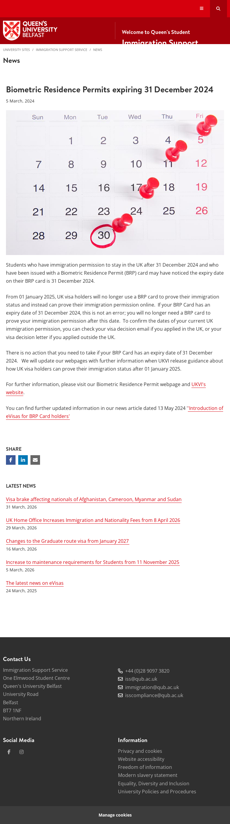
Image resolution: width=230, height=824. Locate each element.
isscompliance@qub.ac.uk (154, 695)
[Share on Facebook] (11, 460)
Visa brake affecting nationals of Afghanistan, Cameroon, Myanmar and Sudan (94, 499)
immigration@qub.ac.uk (152, 687)
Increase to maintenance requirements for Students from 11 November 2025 (93, 562)
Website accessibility (141, 759)
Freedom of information (145, 767)
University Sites (16, 49)
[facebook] (9, 752)
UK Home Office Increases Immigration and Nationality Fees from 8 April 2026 (93, 520)
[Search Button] (218, 8)
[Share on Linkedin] (23, 460)
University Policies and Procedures (157, 791)
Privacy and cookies (140, 751)
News (97, 49)
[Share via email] (35, 460)
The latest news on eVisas (35, 583)
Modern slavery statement (147, 775)
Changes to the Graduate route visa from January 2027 (67, 541)
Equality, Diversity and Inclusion (153, 783)
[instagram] (21, 752)
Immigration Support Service (61, 49)
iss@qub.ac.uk (141, 679)
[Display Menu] (202, 8)
